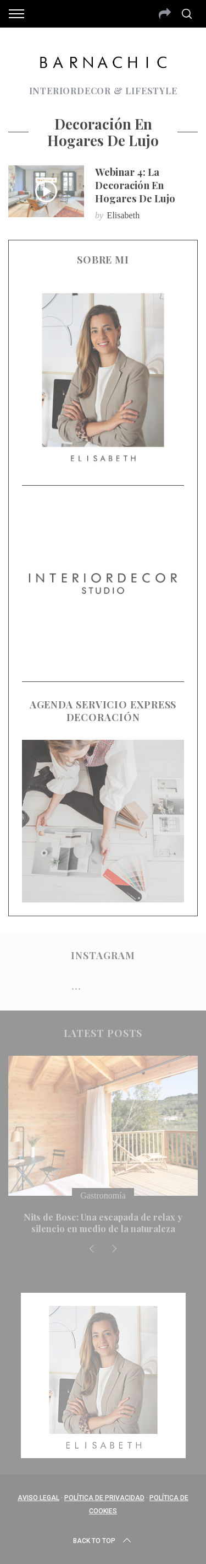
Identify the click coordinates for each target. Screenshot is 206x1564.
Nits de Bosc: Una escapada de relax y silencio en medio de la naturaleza (103, 1222)
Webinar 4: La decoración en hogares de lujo (135, 185)
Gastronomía (103, 1195)
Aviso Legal (38, 1498)
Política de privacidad (104, 1498)
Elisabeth (123, 215)
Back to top (103, 1541)
